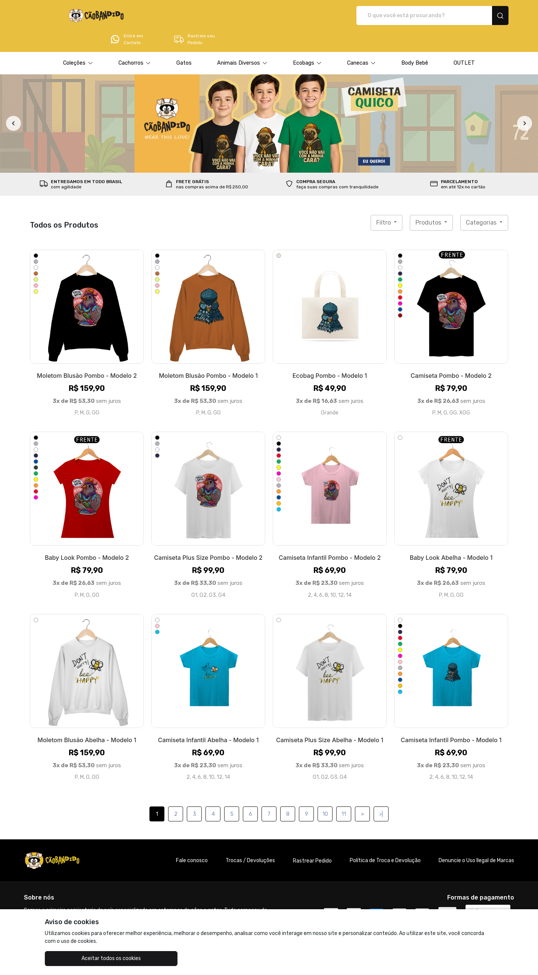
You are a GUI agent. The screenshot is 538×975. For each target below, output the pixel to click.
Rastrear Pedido (312, 840)
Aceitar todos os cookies (82, 958)
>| (381, 793)
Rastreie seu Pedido (480, 15)
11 (343, 793)
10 (325, 793)
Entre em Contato (412, 15)
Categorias (482, 201)
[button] (78, 42)
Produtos (429, 201)
